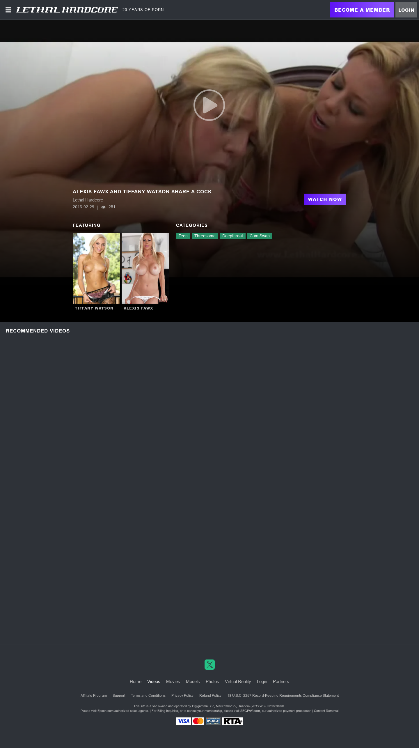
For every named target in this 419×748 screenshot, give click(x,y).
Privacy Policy (182, 696)
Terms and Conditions (148, 696)
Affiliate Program (94, 696)
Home (135, 681)
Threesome (205, 236)
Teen (183, 236)
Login (406, 10)
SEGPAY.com (250, 710)
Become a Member (362, 9)
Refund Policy (210, 696)
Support (119, 696)
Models (193, 681)
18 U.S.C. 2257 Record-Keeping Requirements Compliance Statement (283, 696)
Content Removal (326, 710)
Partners (281, 681)
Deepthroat (232, 236)
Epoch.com (105, 710)
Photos (212, 681)
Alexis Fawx (138, 308)
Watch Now (325, 199)
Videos (153, 681)
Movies (173, 681)
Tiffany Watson (94, 308)
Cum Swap (260, 236)
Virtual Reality (238, 681)
